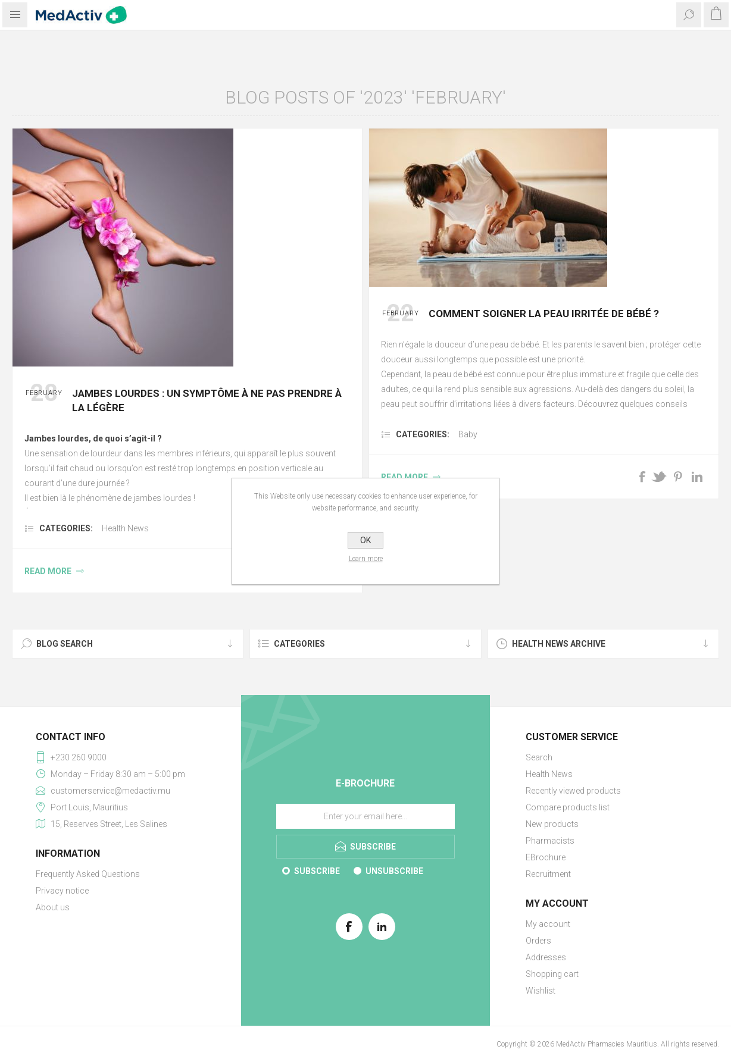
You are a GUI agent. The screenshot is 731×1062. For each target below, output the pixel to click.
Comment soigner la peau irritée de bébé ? (544, 313)
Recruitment (548, 874)
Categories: (66, 528)
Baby (467, 434)
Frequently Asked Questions (88, 874)
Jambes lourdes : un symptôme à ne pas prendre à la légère (207, 400)
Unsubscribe (394, 871)
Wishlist (540, 990)
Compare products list (568, 807)
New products (552, 824)
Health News (125, 528)
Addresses (546, 957)
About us (53, 907)
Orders (538, 940)
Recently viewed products (573, 790)
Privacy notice (62, 890)
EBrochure (546, 857)
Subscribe (317, 871)
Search (539, 757)
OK (365, 540)
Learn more (366, 559)
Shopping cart (552, 974)
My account (548, 924)
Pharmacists (550, 840)
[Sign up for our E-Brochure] (365, 816)
